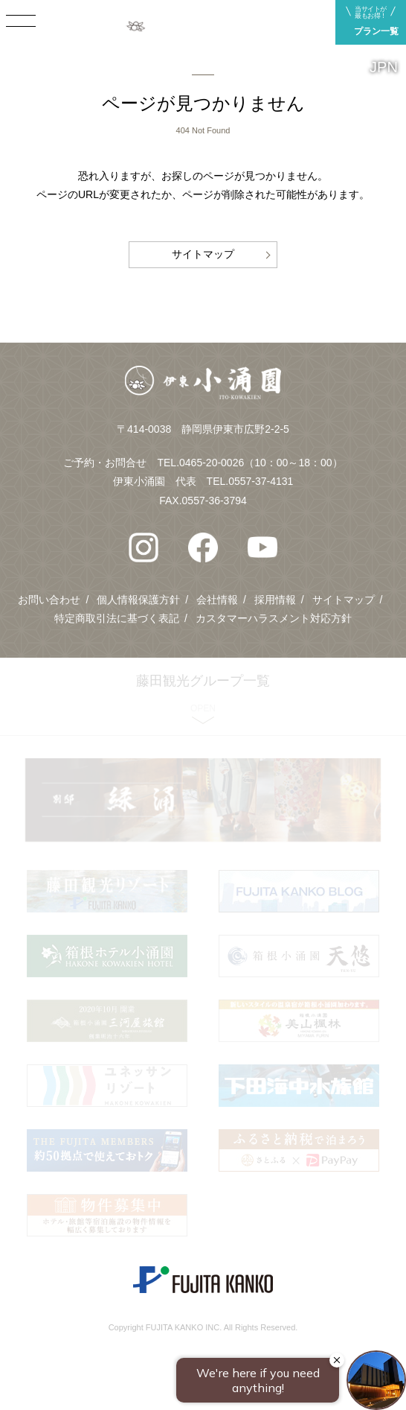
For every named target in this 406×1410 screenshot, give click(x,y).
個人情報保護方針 (138, 600)
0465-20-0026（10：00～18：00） (260, 463)
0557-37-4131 (260, 481)
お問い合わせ (49, 600)
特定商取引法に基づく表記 (116, 618)
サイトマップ (203, 254)
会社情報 (217, 600)
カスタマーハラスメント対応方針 (274, 618)
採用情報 (275, 600)
